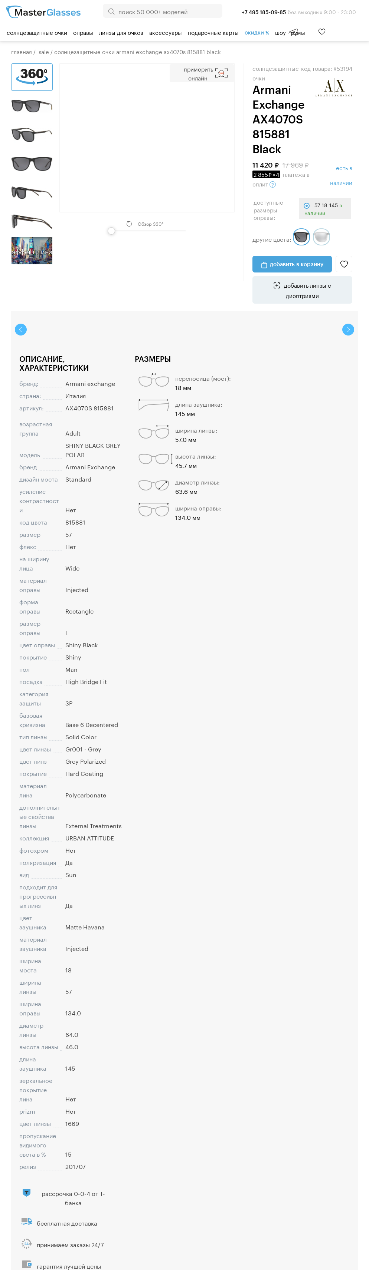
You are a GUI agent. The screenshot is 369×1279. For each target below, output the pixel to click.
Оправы (83, 31)
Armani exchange (90, 382)
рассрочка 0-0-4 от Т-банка (73, 1197)
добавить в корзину (296, 264)
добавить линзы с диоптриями (307, 290)
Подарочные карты (213, 31)
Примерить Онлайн (198, 73)
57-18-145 (323, 208)
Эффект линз (32, 250)
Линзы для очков (121, 31)
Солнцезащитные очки (37, 31)
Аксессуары (165, 31)
